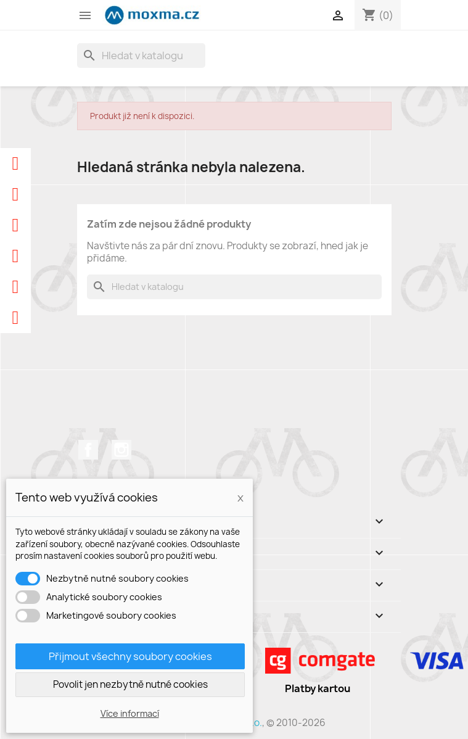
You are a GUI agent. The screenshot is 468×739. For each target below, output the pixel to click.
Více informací (130, 713)
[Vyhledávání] (141, 55)
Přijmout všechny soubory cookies (130, 656)
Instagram (121, 450)
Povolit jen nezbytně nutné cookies (130, 684)
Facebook (88, 450)
